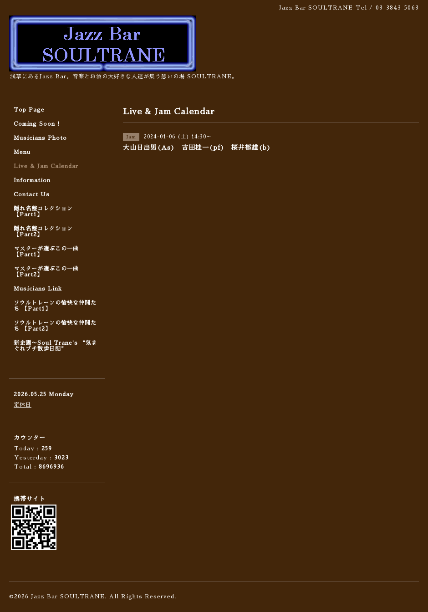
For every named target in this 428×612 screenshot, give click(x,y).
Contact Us (32, 194)
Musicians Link (38, 288)
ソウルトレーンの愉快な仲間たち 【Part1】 (55, 305)
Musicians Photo (40, 138)
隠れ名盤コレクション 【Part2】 (43, 231)
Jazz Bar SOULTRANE (68, 596)
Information (32, 180)
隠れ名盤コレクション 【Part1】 (43, 211)
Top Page (29, 109)
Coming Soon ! (37, 124)
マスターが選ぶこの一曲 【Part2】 (46, 271)
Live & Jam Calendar (46, 166)
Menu (22, 152)
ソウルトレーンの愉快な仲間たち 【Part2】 (55, 326)
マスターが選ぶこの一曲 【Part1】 (46, 251)
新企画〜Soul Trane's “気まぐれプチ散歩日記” (55, 346)
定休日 (22, 405)
